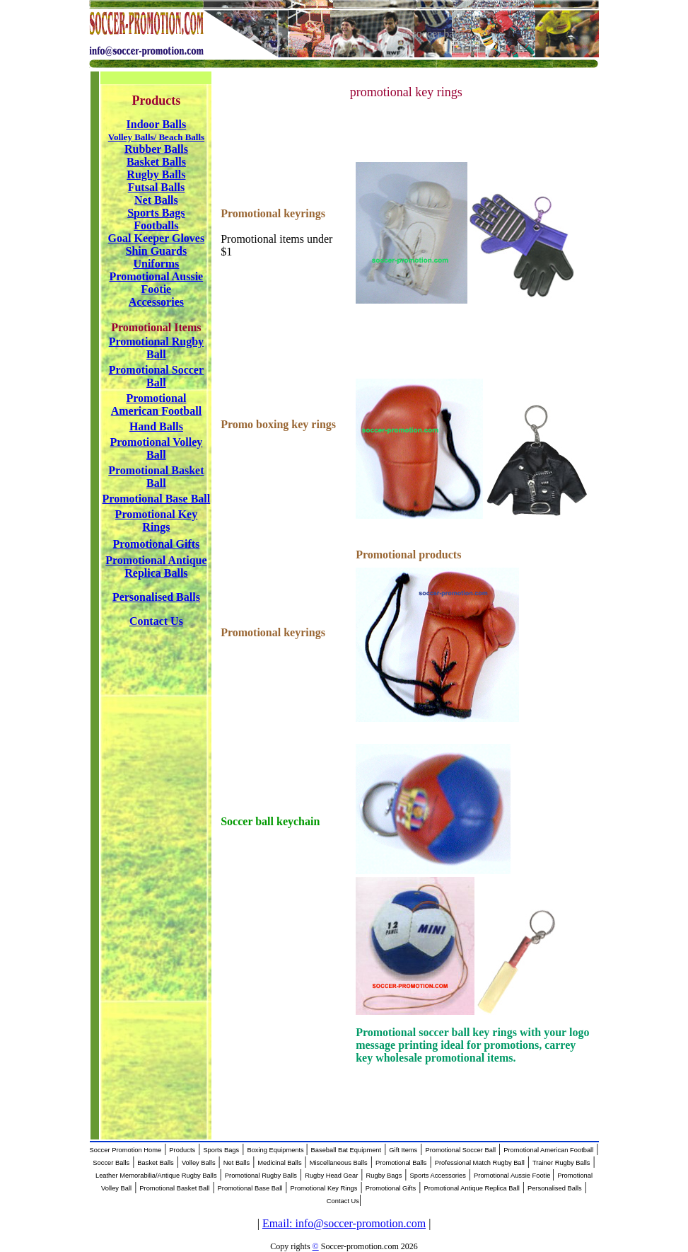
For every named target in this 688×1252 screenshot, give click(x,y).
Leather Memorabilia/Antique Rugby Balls (156, 1175)
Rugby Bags (384, 1175)
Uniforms (156, 264)
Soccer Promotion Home (126, 1150)
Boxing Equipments (276, 1150)
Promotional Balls (401, 1162)
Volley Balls (199, 1162)
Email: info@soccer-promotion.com (344, 1223)
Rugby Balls (156, 174)
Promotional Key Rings (324, 1188)
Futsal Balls (156, 187)
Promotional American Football (548, 1150)
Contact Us (343, 1201)
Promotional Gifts (391, 1188)
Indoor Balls (157, 124)
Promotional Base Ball (250, 1188)
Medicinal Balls (279, 1162)
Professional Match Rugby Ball (480, 1162)
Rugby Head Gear (331, 1175)
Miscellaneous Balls (339, 1162)
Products (182, 1150)
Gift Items (403, 1150)
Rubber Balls (156, 149)
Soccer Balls (111, 1162)
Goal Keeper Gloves (156, 238)
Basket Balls (156, 162)
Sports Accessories (438, 1175)
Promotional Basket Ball (174, 1188)
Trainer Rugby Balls (561, 1162)
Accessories (156, 302)
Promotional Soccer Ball (460, 1150)
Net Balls (156, 200)
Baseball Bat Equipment (346, 1150)
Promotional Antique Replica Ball (471, 1188)
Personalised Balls (554, 1188)
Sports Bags (156, 213)
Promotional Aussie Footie (513, 1175)
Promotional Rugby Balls (261, 1175)
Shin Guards (156, 251)
